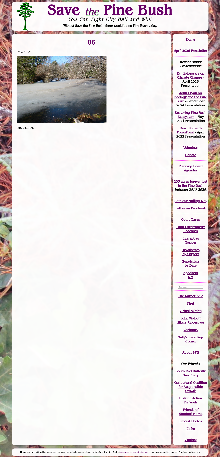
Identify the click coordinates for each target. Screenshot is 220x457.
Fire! (190, 303)
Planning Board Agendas (190, 168)
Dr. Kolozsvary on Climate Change (190, 75)
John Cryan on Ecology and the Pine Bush (190, 97)
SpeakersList (190, 275)
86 (91, 42)
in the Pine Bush (192, 183)
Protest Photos (190, 421)
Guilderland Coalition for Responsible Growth (190, 387)
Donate (190, 155)
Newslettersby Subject (191, 252)
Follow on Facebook (190, 208)
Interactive (191, 238)
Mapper (190, 242)
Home (190, 39)
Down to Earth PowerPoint (189, 130)
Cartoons (191, 330)
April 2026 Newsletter (190, 51)
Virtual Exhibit (190, 311)
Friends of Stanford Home (190, 412)
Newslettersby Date (191, 263)
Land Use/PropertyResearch (190, 229)
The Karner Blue (190, 296)
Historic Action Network (190, 400)
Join (178, 201)
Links (190, 429)
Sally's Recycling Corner (190, 339)
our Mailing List (193, 201)
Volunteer (190, 148)
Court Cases (190, 219)
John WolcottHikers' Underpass (191, 320)
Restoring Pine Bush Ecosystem (190, 115)
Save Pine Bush (110, 10)
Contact (191, 440)
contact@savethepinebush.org (135, 452)
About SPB (190, 352)
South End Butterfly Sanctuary (191, 373)
